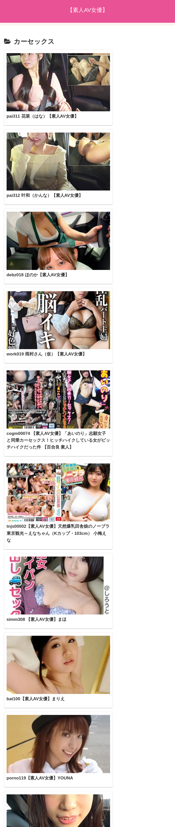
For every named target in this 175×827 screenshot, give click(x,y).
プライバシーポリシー (87, 793)
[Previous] (6, 817)
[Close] (28, 821)
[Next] (18, 817)
